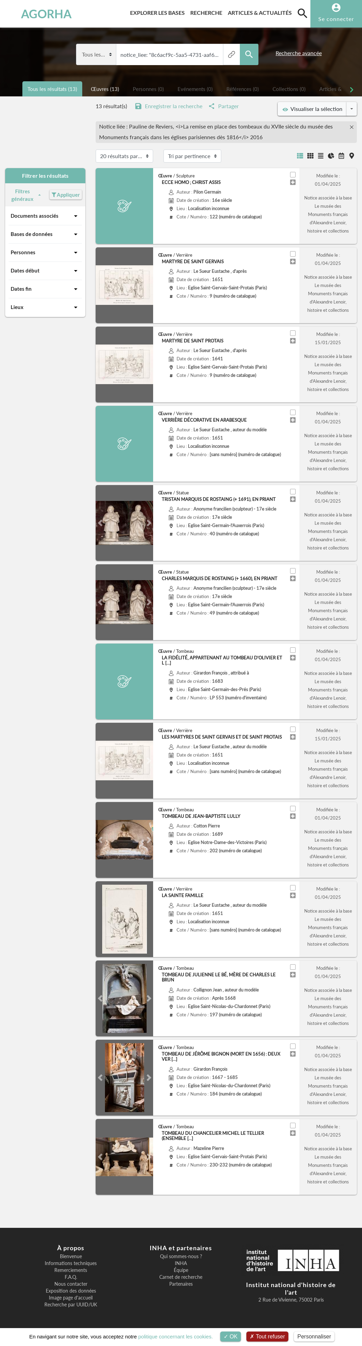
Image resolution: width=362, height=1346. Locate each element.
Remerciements (70, 1270)
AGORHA (36, 14)
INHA (181, 1263)
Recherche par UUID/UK (70, 1304)
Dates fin (45, 289)
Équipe (181, 1270)
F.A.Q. (71, 1277)
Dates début (45, 271)
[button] (100, 523)
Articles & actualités (261, 11)
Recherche (207, 11)
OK (231, 1336)
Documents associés (45, 216)
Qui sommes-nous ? (181, 1256)
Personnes (45, 252)
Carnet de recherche (180, 1277)
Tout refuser (267, 1336)
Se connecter (336, 19)
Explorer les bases (159, 11)
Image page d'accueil (71, 1297)
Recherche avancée (299, 53)
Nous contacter (70, 1284)
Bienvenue (71, 1256)
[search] (302, 13)
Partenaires (181, 1284)
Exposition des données (71, 1291)
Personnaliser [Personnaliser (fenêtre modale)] (314, 1336)
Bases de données (45, 234)
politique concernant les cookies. (175, 1336)
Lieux (45, 307)
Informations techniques (71, 1263)
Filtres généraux (26, 195)
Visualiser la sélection (312, 108)
